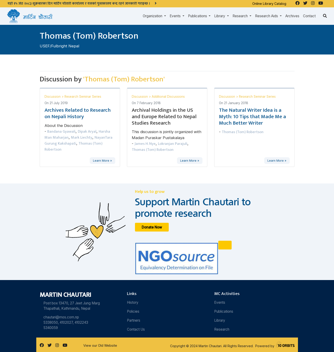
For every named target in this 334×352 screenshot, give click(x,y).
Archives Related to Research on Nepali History (78, 113)
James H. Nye (145, 143)
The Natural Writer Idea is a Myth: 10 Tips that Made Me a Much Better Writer (252, 116)
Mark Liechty (81, 137)
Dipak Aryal (87, 131)
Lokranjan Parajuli (172, 143)
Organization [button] (153, 16)
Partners (133, 320)
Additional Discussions (168, 96)
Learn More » (102, 160)
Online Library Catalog (269, 4)
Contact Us (136, 329)
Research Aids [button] (267, 16)
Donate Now (152, 227)
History (132, 302)
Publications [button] (198, 16)
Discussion (53, 96)
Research (221, 329)
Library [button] (220, 16)
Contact (309, 16)
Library (219, 320)
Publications (223, 311)
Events (219, 302)
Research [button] (241, 16)
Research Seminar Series (83, 96)
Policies (133, 311)
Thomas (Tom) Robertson (153, 149)
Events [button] (176, 16)
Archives (292, 16)
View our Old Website (100, 345)
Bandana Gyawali (61, 131)
